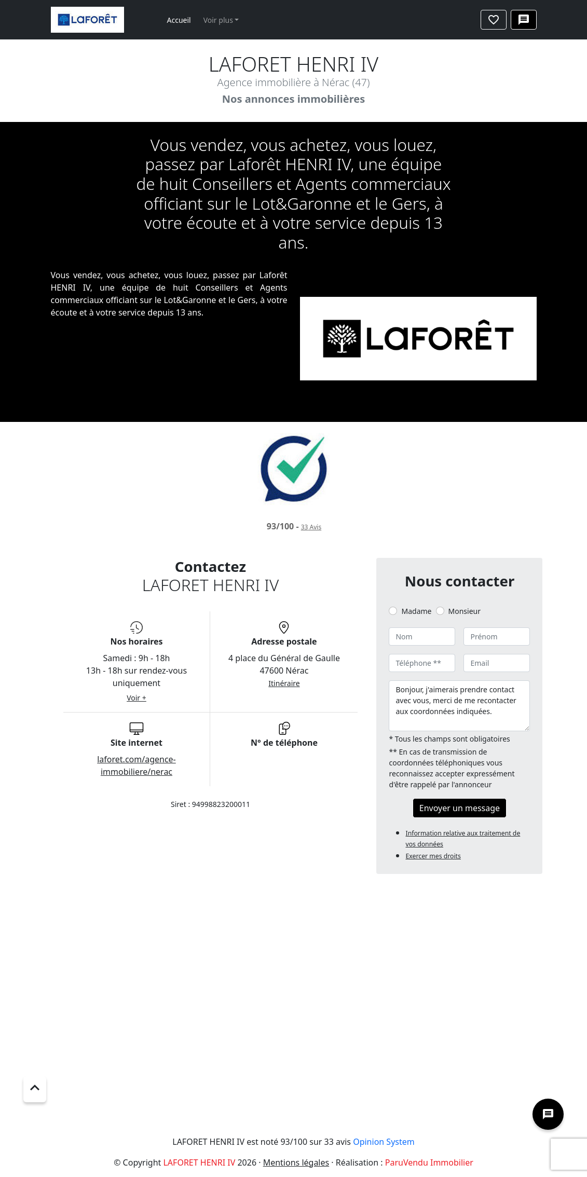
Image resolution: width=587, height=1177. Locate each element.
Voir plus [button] (218, 20)
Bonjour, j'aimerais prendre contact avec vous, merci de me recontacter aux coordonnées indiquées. (459, 705)
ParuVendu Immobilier (429, 1162)
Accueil (179, 20)
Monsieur (464, 611)
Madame (416, 611)
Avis (311, 527)
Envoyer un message (459, 808)
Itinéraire (283, 683)
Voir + (136, 698)
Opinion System (384, 1141)
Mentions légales (296, 1162)
